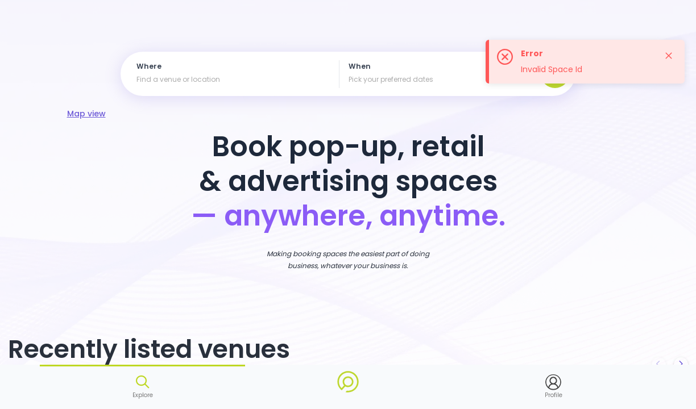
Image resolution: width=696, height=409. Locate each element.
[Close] (669, 56)
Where (148, 66)
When (360, 66)
